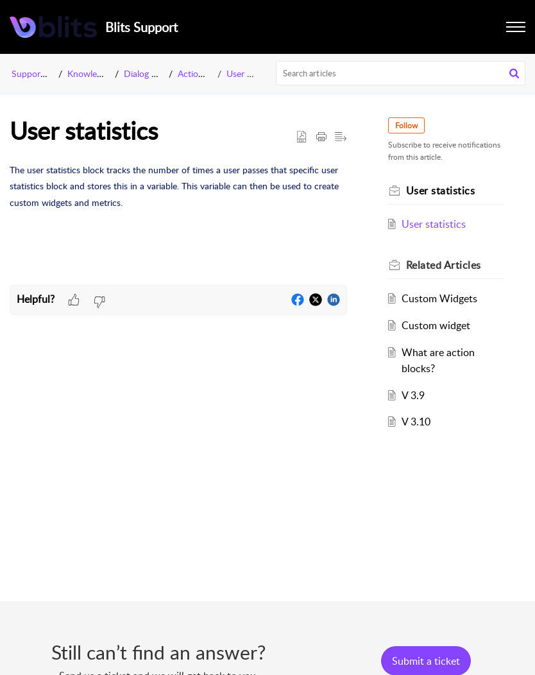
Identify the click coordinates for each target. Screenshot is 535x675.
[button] (514, 73)
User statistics (253, 73)
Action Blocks (205, 73)
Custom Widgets (439, 298)
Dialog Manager (155, 73)
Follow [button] (406, 125)
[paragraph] (178, 186)
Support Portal (40, 73)
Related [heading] (443, 265)
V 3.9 (413, 395)
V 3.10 (416, 421)
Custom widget (436, 325)
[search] (401, 73)
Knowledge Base (99, 73)
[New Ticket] (426, 661)
